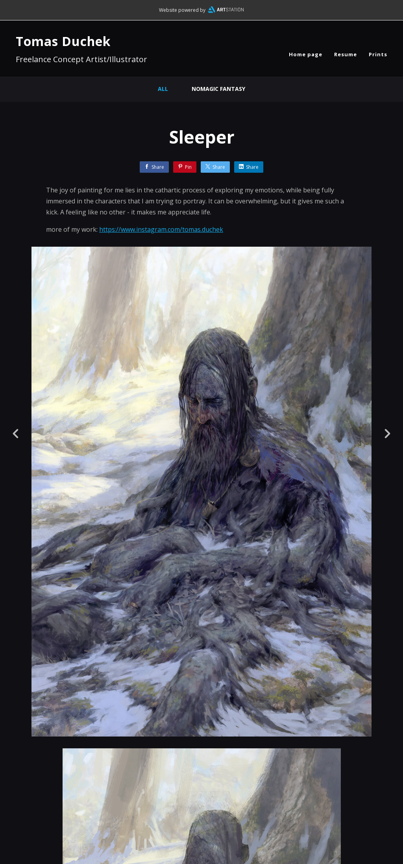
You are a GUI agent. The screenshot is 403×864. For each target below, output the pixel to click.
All (163, 88)
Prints (378, 54)
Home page (305, 54)
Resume (345, 54)
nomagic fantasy (218, 88)
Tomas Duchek (63, 41)
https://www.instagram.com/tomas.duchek (161, 229)
